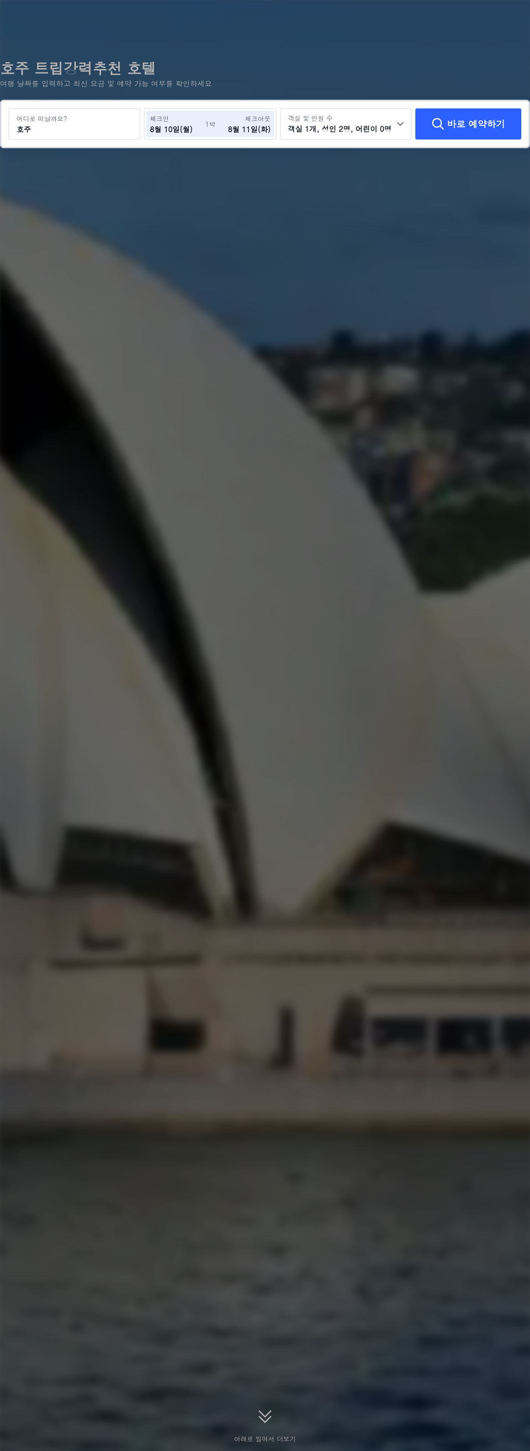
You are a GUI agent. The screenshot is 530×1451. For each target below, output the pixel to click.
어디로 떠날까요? (41, 118)
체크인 (159, 118)
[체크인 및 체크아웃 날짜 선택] (177, 124)
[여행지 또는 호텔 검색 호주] (74, 124)
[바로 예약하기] (468, 124)
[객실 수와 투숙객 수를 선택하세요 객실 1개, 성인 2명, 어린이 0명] (346, 124)
